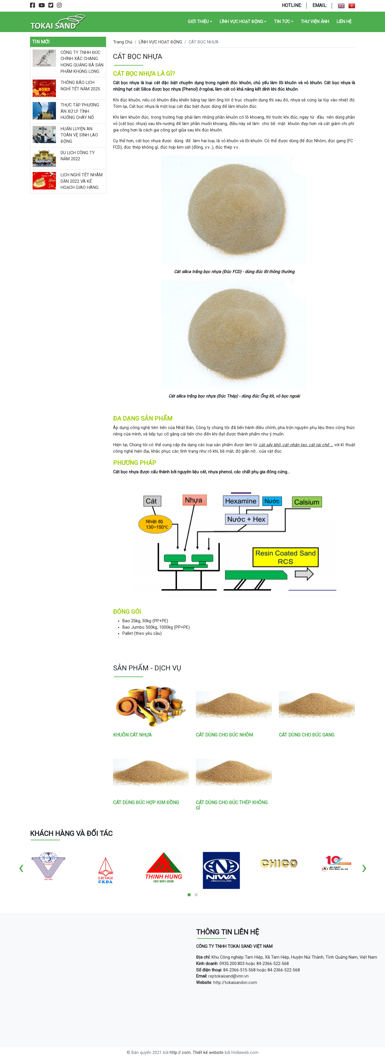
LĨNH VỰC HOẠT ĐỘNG (160, 42)
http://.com (180, 1052)
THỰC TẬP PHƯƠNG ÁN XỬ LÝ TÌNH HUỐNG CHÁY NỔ (80, 111)
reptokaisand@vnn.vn (228, 976)
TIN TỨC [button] (282, 21)
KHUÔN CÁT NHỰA (132, 735)
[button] (189, 895)
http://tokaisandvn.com (235, 982)
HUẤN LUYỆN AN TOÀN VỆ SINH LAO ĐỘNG (79, 135)
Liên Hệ (344, 21)
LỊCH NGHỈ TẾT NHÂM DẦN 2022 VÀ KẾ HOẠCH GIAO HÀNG (82, 181)
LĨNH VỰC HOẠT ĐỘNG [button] (241, 21)
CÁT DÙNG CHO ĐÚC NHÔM (224, 735)
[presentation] (21, 867)
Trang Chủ (122, 42)
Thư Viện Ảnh (315, 21)
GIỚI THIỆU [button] (198, 21)
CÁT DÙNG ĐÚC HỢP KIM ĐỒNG (146, 802)
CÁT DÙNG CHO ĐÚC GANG (306, 735)
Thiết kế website (208, 1052)
